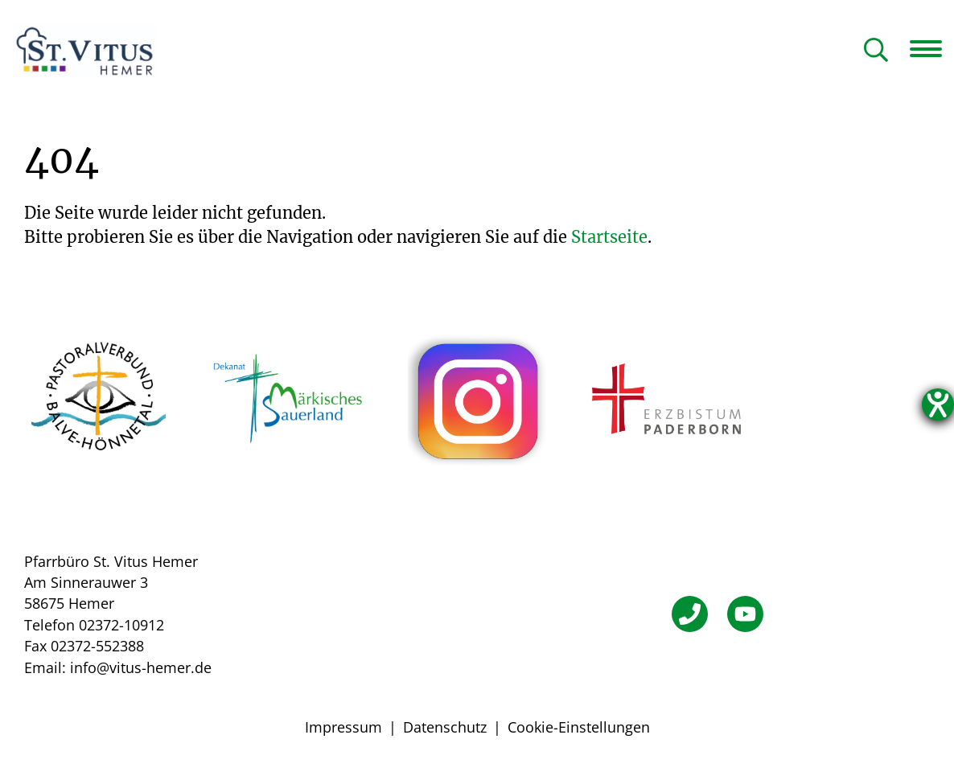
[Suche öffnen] (876, 51)
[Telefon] (690, 614)
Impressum (343, 727)
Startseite (609, 237)
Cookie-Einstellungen (579, 727)
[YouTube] (745, 614)
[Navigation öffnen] (932, 49)
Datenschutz (445, 727)
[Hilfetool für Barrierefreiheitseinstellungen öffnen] (938, 404)
